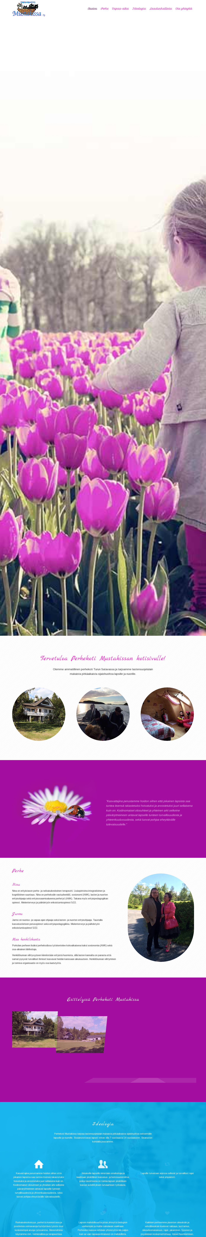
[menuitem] (92, 8)
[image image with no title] (35, 1027)
